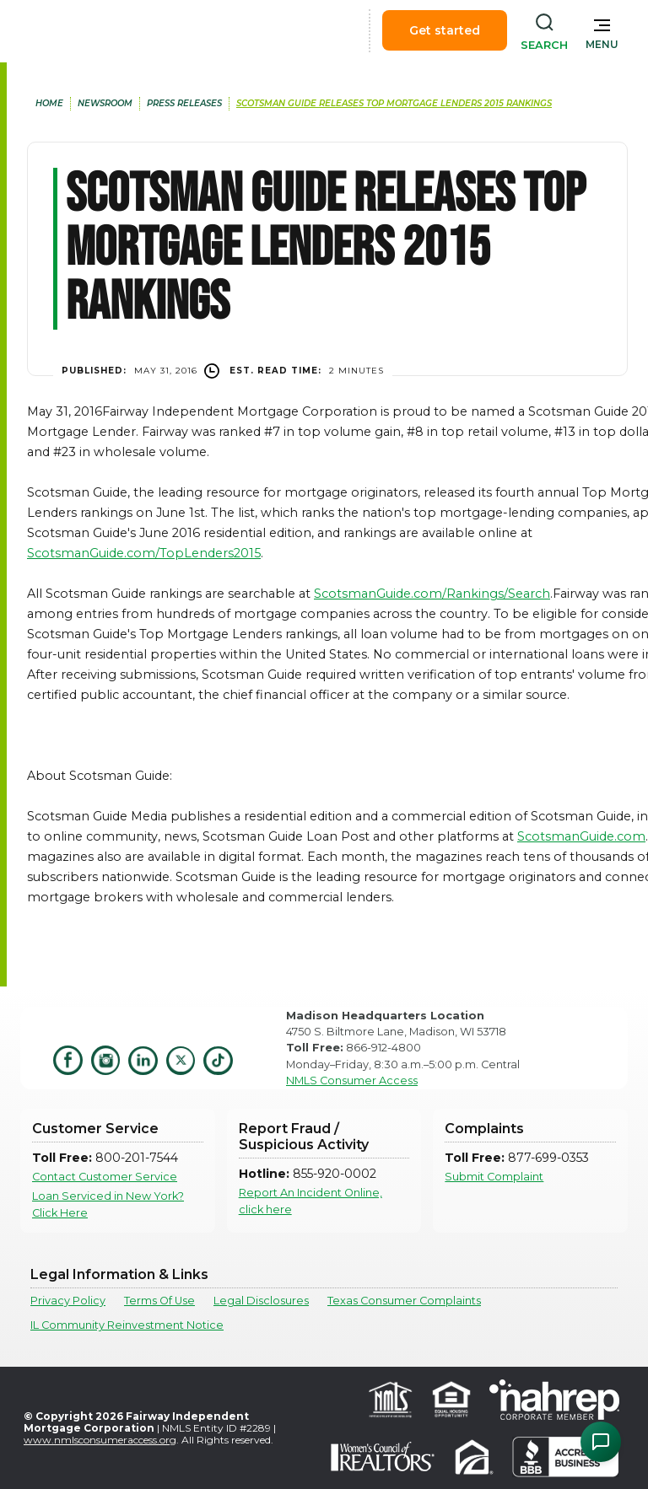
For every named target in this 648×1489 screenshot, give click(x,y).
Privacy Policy (67, 1300)
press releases (184, 103)
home (49, 103)
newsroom (105, 103)
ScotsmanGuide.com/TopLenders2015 (144, 553)
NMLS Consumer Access (352, 1080)
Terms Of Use (159, 1300)
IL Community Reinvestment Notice (127, 1325)
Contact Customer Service (104, 1176)
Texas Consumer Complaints (404, 1300)
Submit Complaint (494, 1176)
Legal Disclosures (261, 1300)
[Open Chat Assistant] (600, 1442)
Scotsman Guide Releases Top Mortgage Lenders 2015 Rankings (394, 103)
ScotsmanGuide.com (581, 836)
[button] (602, 30)
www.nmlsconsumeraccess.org (100, 1439)
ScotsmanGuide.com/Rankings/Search (432, 593)
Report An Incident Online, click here (310, 1200)
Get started (444, 30)
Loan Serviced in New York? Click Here (108, 1204)
